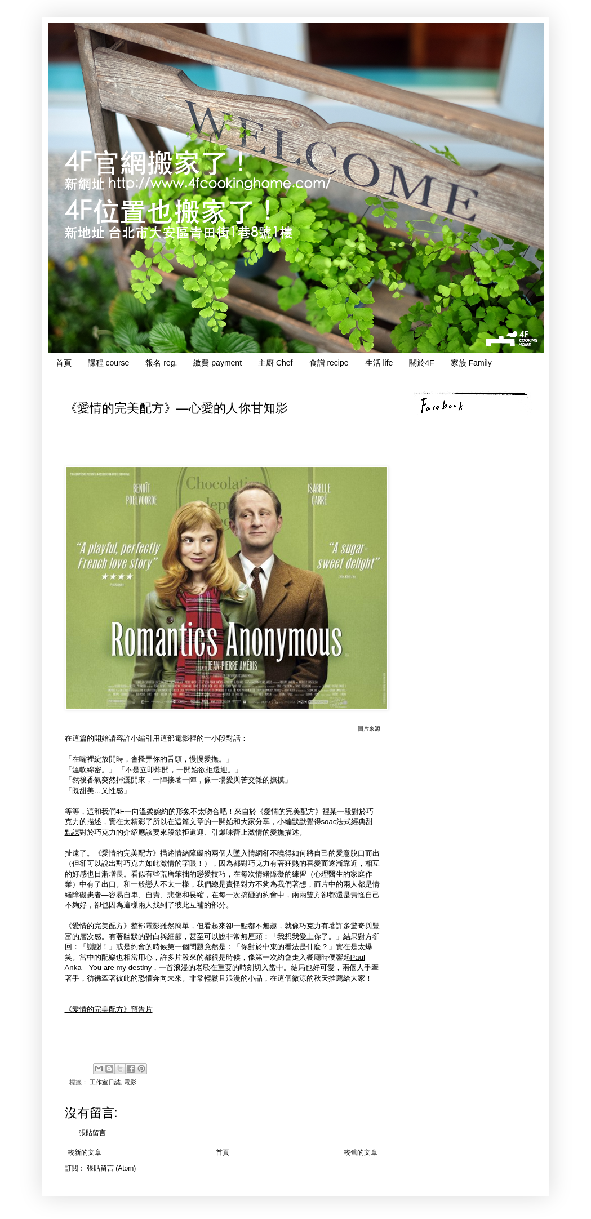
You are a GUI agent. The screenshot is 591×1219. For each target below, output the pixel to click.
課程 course (109, 362)
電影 (130, 1082)
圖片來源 (369, 729)
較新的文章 (84, 1152)
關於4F (421, 362)
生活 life (379, 362)
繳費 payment (217, 362)
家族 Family (471, 362)
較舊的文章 (360, 1152)
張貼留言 (92, 1133)
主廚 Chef (275, 362)
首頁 (64, 362)
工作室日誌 (105, 1082)
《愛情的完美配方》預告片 (109, 1009)
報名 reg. (161, 362)
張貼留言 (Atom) (111, 1168)
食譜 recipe (329, 362)
